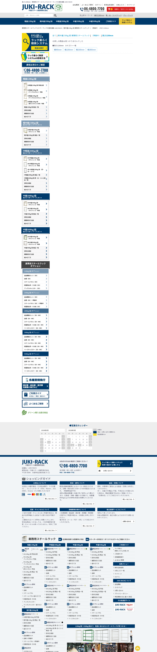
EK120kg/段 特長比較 (31, 554)
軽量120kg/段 (30, 21)
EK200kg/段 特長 (51, 552)
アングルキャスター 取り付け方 (33, 606)
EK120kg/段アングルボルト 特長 (30, 558)
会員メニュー (124, 564)
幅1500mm (80, 49)
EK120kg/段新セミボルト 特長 (29, 568)
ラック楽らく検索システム (127, 21)
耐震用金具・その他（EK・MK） (34, 325)
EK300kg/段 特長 (74, 552)
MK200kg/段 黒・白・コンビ (54, 625)
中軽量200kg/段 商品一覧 (32, 175)
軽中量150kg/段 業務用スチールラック (74, 35)
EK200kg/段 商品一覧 (53, 555)
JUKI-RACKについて (124, 580)
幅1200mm (69, 49)
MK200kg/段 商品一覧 (53, 592)
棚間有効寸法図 (29, 113)
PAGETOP (137, 648)
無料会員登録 (119, 567)
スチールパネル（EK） (31, 282)
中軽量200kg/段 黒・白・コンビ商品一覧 (34, 179)
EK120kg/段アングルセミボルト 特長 (31, 563)
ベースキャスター (51, 582)
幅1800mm (91, 49)
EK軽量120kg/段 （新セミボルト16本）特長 (33, 102)
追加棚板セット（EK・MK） (33, 315)
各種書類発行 (119, 557)
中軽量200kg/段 (62, 21)
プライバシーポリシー (121, 593)
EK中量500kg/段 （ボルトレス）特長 (31, 237)
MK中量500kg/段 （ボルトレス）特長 (31, 243)
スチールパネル (28, 593)
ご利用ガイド (111, 21)
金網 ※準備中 (28, 638)
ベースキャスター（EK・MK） (33, 328)
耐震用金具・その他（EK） (32, 285)
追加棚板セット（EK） (31, 275)
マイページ (131, 5)
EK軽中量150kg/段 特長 (31, 617)
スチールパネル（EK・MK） (33, 322)
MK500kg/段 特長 (97, 589)
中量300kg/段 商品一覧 (31, 214)
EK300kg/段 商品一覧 (76, 555)
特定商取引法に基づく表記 (123, 597)
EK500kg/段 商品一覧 (99, 555)
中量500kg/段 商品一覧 (31, 248)
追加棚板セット (28, 587)
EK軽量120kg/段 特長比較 (33, 85)
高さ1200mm (107, 35)
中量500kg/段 (94, 21)
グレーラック (128, 15)
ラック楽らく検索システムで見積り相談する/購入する (112, 463)
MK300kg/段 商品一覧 (76, 592)
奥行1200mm (99, 15)
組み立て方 (27, 116)
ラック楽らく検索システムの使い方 (122, 549)
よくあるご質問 (87, 5)
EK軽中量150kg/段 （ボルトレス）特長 (31, 130)
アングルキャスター (30, 602)
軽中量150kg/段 (46, 21)
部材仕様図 (27, 110)
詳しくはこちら (50, 499)
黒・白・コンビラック (114, 15)
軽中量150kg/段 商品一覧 (32, 135)
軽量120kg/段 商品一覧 (31, 107)
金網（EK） (27, 279)
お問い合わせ (108, 471)
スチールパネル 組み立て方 (32, 596)
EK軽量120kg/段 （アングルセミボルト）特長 (34, 97)
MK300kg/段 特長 (74, 589)
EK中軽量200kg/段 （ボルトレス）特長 (31, 159)
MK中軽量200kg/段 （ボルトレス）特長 (31, 164)
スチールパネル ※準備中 (31, 641)
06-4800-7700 (94, 8)
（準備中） (95, 35)
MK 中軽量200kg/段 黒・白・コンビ (33, 170)
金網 (25, 590)
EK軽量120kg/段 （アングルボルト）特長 (33, 91)
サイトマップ (118, 587)
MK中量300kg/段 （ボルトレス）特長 (31, 209)
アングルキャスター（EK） (32, 288)
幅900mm (58, 49)
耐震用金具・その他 (30, 599)
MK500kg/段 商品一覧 (99, 592)
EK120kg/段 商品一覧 (31, 572)
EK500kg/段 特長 (97, 552)
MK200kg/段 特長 (52, 589)
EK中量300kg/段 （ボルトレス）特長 (31, 203)
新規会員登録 (109, 5)
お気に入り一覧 (120, 570)
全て (54, 35)
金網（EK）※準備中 (30, 300)
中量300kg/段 (78, 21)
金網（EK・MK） (29, 318)
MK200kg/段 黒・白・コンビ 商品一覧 (54, 629)
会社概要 (76, 5)
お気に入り (120, 5)
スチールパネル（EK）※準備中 (34, 303)
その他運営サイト (124, 600)
